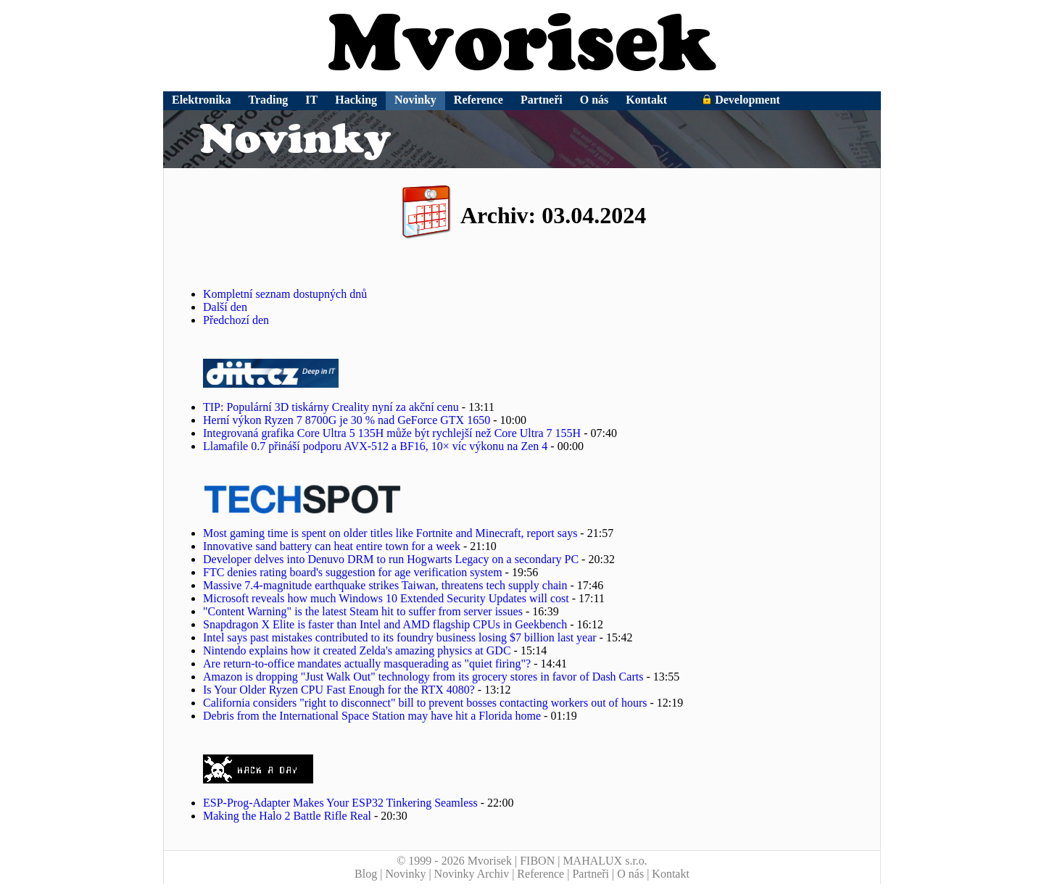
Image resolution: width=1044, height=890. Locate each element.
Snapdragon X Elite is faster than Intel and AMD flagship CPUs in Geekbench (385, 624)
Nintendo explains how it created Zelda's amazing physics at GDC (357, 650)
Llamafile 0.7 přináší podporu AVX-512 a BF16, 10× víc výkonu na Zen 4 (375, 446)
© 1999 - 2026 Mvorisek (454, 860)
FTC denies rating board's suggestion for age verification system (352, 572)
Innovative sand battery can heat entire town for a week (331, 546)
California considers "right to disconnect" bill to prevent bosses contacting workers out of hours (425, 702)
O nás (594, 99)
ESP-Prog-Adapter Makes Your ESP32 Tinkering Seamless (340, 803)
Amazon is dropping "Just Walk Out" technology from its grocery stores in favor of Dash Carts (423, 676)
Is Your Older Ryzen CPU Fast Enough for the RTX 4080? (339, 689)
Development (741, 99)
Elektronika (201, 99)
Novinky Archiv (472, 874)
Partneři (542, 99)
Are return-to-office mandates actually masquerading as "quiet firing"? (367, 663)
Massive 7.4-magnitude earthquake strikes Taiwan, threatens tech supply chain (385, 585)
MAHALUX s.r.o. (605, 860)
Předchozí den (236, 320)
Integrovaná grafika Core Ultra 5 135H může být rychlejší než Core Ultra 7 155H (392, 433)
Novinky (415, 99)
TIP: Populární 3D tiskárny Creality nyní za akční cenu (331, 407)
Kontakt (646, 99)
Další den (225, 307)
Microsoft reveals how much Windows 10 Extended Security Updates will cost (386, 598)
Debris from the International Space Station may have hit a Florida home (372, 716)
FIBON (537, 860)
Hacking (356, 99)
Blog (366, 874)
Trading (269, 99)
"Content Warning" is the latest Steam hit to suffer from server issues (363, 611)
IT (311, 99)
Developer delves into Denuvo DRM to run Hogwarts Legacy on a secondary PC (391, 559)
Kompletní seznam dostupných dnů (285, 294)
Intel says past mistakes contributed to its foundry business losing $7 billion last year (400, 637)
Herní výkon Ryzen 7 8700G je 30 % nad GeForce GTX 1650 (346, 420)
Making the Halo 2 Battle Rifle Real (287, 816)
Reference (478, 99)
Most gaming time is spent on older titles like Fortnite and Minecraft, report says (390, 533)
